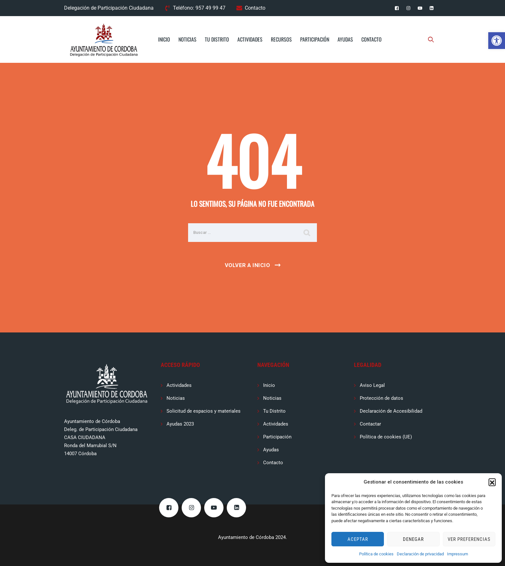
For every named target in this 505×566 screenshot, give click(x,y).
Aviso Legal (372, 385)
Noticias (187, 39)
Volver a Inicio (247, 265)
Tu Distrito (217, 39)
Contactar (370, 424)
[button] (496, 40)
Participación (314, 39)
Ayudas (345, 39)
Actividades (249, 39)
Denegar (413, 539)
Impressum (457, 554)
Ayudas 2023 (180, 424)
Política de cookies (376, 554)
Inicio (164, 39)
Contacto (255, 8)
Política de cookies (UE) (386, 437)
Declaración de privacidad (420, 554)
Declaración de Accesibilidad (391, 411)
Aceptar (358, 539)
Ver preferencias (469, 539)
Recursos (281, 39)
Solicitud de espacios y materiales (204, 411)
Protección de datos (381, 398)
